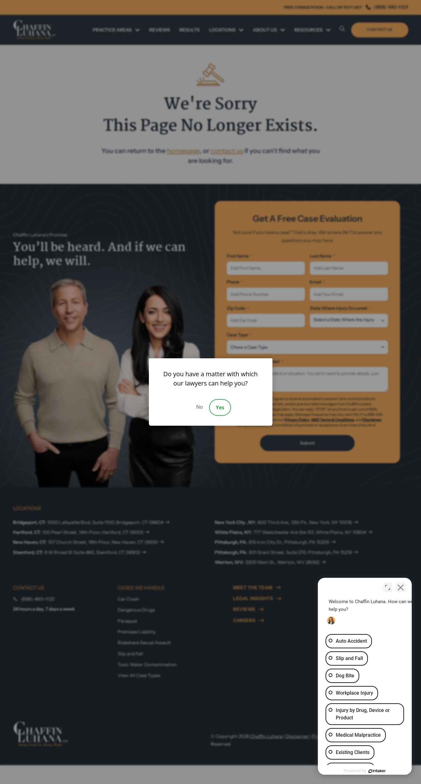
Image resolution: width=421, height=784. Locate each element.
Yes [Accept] (220, 407)
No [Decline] (199, 406)
